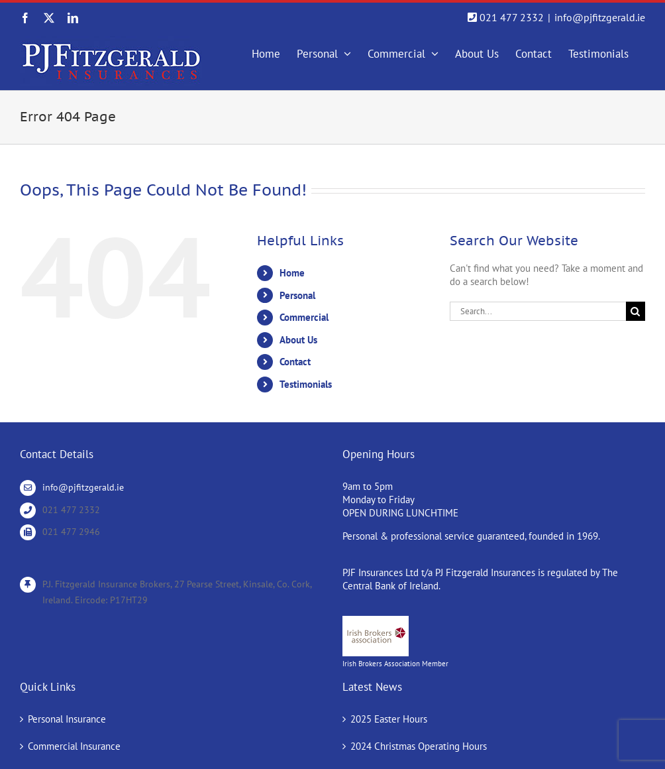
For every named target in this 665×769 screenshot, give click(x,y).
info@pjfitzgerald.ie (599, 17)
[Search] (635, 311)
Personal (297, 295)
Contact (295, 361)
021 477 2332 (512, 17)
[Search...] (538, 311)
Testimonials (306, 384)
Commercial (304, 317)
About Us (298, 339)
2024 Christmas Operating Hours (418, 746)
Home (292, 272)
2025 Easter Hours (388, 719)
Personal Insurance (67, 719)
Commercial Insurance (74, 746)
